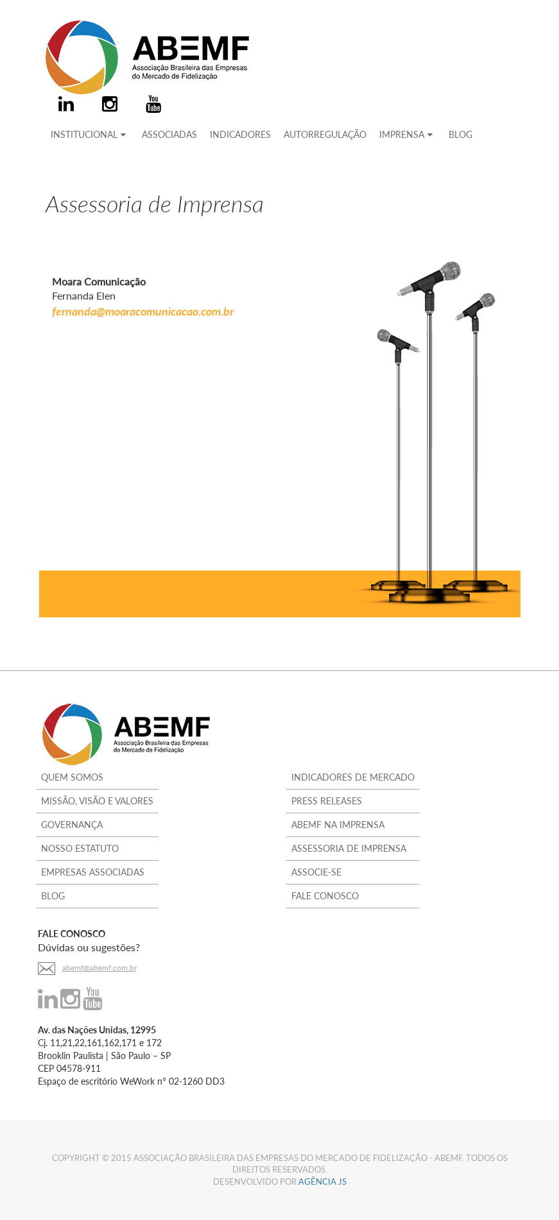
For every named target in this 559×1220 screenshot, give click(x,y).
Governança (72, 824)
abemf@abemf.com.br (99, 967)
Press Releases (326, 800)
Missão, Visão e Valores (97, 800)
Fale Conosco (325, 895)
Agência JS (322, 1181)
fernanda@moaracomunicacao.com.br (143, 311)
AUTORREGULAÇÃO (325, 134)
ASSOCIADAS (169, 134)
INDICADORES (240, 134)
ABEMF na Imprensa (337, 824)
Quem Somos (72, 777)
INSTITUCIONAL (90, 134)
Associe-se (316, 872)
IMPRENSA (407, 134)
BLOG (460, 134)
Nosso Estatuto (80, 848)
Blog (53, 895)
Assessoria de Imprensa (348, 848)
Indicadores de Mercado (353, 777)
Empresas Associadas (92, 872)
